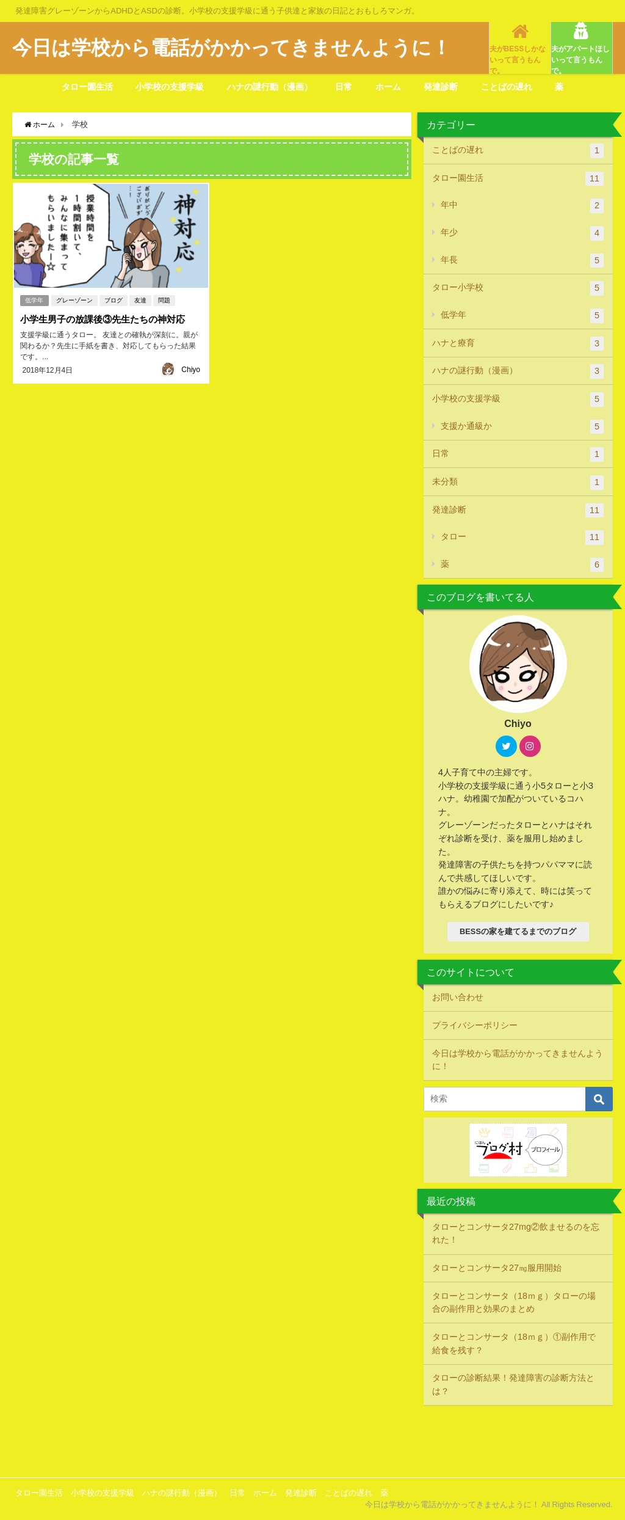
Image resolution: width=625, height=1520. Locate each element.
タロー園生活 (87, 86)
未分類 (518, 482)
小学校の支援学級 (169, 86)
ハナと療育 (518, 344)
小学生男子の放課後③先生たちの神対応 (107, 318)
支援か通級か (522, 427)
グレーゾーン (75, 299)
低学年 (34, 299)
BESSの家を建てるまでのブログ (518, 931)
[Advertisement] (312, 1439)
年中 (522, 206)
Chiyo (190, 367)
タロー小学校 (518, 288)
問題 (165, 299)
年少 (522, 233)
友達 (141, 299)
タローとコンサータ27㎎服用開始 (497, 1267)
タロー (522, 537)
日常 (343, 86)
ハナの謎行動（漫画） (269, 86)
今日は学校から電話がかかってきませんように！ (517, 1060)
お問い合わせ (457, 997)
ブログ (114, 299)
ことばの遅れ (506, 86)
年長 (522, 261)
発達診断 (441, 86)
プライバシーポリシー (475, 1025)
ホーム (388, 86)
